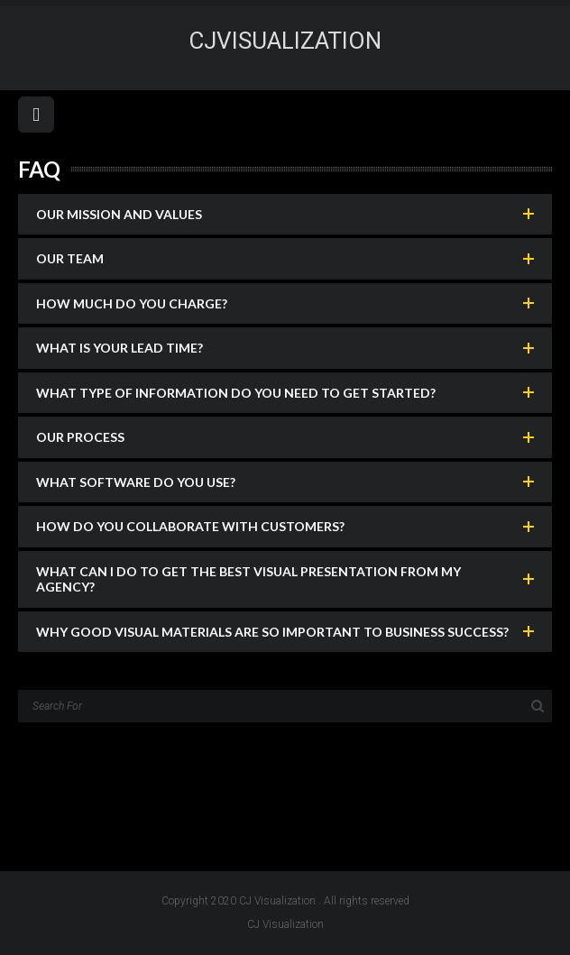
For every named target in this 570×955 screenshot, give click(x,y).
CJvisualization (285, 40)
